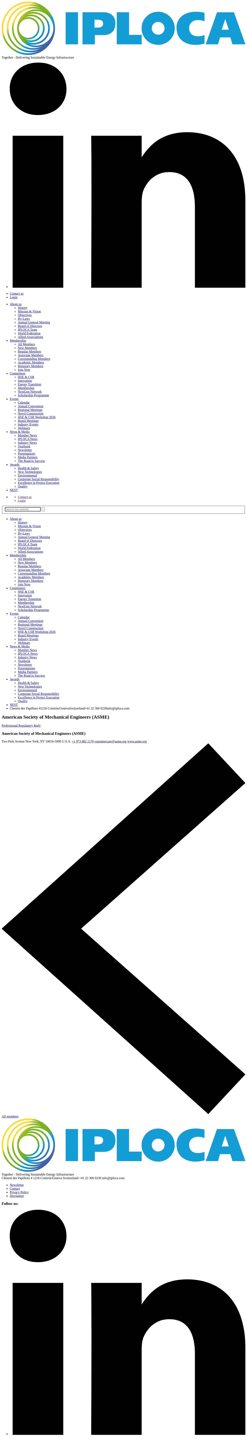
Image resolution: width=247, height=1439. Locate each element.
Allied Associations (30, 337)
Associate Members (31, 355)
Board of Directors (30, 326)
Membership (18, 340)
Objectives (25, 315)
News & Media (20, 431)
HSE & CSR (26, 377)
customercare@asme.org (110, 741)
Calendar (24, 402)
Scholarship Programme (33, 395)
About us (15, 304)
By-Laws (24, 318)
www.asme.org (137, 741)
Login (13, 297)
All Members (26, 344)
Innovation (25, 380)
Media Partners (27, 457)
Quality (23, 486)
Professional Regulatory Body (21, 725)
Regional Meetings (30, 410)
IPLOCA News (27, 439)
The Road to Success (31, 461)
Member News (27, 435)
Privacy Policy (19, 1192)
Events (14, 399)
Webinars (24, 428)
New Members (27, 348)
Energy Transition (29, 384)
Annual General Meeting (34, 322)
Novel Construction (30, 413)
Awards (14, 464)
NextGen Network (30, 391)
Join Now (24, 369)
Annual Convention (30, 406)
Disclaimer (17, 1196)
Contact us (17, 293)
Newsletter (25, 450)
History (23, 307)
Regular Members (29, 351)
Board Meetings (28, 420)
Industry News (27, 442)
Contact (15, 1188)
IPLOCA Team (27, 329)
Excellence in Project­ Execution (38, 482)
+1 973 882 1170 (83, 741)
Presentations (26, 453)
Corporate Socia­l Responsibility (38, 479)
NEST (14, 490)
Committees (17, 373)
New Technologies (30, 472)
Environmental (27, 475)
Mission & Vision (29, 311)
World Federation (29, 333)
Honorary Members (30, 366)
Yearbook (24, 446)
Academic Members (31, 362)
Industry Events (28, 424)
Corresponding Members (34, 359)
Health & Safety (28, 468)
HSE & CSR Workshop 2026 (37, 417)
